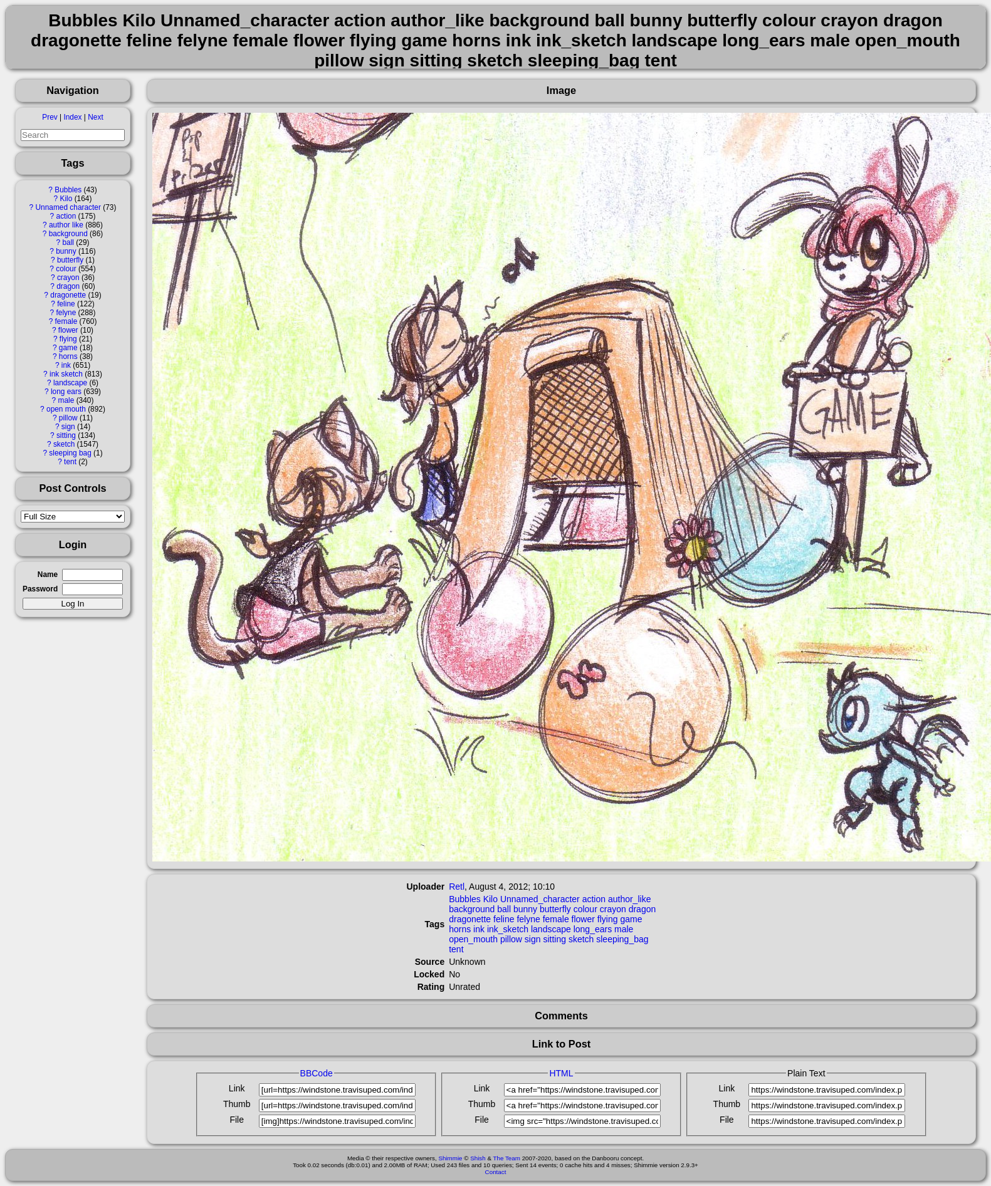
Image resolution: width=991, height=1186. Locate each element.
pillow (68, 418)
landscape (70, 382)
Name (48, 574)
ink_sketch (507, 929)
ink (66, 365)
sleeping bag (70, 453)
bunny (66, 251)
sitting (66, 435)
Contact (495, 1171)
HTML (561, 1073)
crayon (68, 277)
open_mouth (473, 939)
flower (68, 330)
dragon (68, 286)
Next (95, 117)
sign (68, 426)
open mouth (66, 409)
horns (68, 356)
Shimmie (450, 1158)
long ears (66, 391)
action (66, 216)
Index (72, 117)
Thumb (237, 1104)
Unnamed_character (540, 899)
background (68, 233)
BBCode (316, 1073)
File (236, 1120)
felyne (66, 312)
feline (66, 303)
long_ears (593, 929)
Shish (478, 1158)
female (66, 321)
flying (68, 339)
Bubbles (68, 189)
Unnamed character (68, 207)
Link (237, 1088)
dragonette (68, 295)
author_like (629, 899)
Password (40, 589)
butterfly (70, 260)
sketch (64, 444)
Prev (49, 117)
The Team (506, 1158)
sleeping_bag (622, 939)
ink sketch (66, 374)
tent (70, 461)
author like (66, 225)
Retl (456, 887)
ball (68, 242)
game (68, 347)
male (66, 400)
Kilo (66, 198)
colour (66, 268)
